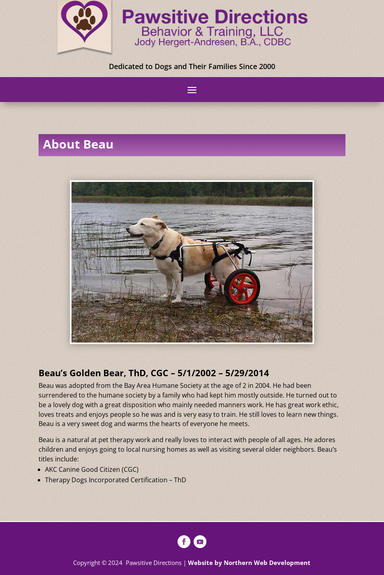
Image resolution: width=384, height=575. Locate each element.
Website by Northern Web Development (249, 563)
